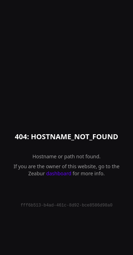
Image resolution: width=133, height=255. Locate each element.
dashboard (58, 173)
